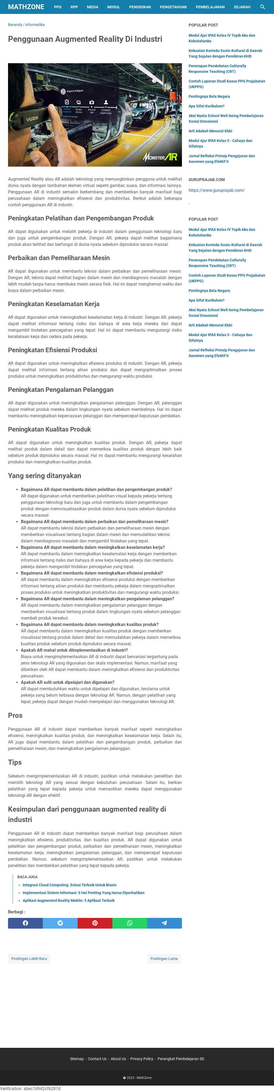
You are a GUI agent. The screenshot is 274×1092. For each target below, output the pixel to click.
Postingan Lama (164, 958)
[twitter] (60, 923)
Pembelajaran (210, 7)
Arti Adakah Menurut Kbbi (210, 131)
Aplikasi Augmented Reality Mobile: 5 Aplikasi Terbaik (69, 900)
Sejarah (242, 7)
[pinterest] (95, 923)
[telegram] (164, 923)
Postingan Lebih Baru (29, 958)
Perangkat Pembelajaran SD (181, 1059)
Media (92, 7)
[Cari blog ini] (263, 7)
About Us (118, 1059)
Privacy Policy (141, 1059)
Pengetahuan (173, 7)
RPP (74, 7)
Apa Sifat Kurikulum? (206, 106)
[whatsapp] (129, 923)
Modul (113, 7)
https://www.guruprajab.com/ (217, 190)
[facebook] (25, 923)
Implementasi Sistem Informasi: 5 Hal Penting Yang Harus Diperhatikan (83, 893)
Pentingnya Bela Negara (209, 96)
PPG (58, 7)
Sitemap (77, 1059)
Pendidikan (140, 7)
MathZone (26, 7)
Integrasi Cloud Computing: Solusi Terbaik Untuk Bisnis (69, 885)
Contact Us (97, 1059)
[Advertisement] (95, 1002)
